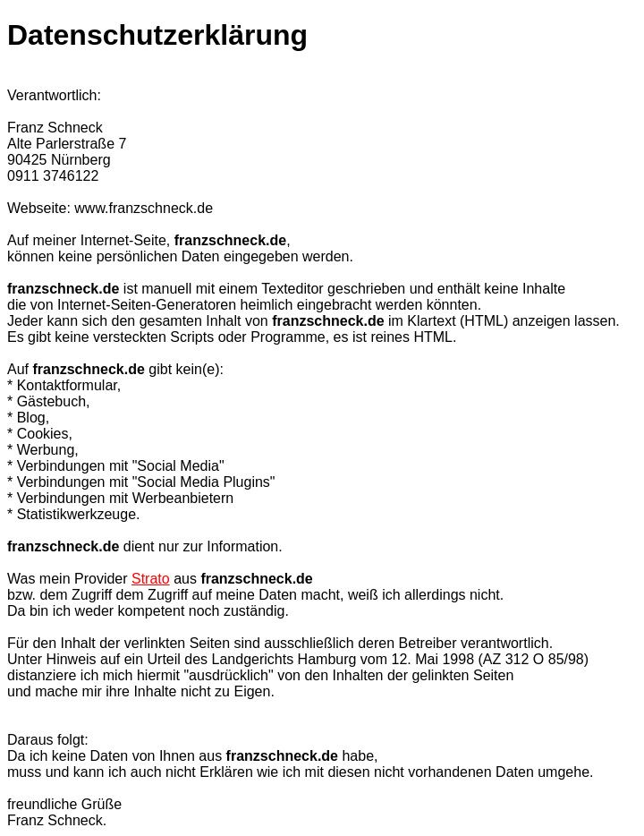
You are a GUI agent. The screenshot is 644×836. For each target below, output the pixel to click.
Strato (150, 578)
